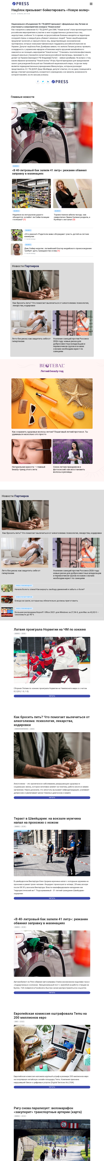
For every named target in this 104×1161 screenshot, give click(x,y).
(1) (24, 219)
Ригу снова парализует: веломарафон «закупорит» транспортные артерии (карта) (48, 1110)
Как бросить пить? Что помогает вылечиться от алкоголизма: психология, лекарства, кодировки (52, 533)
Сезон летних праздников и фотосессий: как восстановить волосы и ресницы (69, 469)
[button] (91, 4)
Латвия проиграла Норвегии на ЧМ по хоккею (50, 629)
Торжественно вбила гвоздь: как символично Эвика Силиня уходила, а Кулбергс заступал (72, 217)
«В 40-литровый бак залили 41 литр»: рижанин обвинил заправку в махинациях (51, 921)
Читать (52, 696)
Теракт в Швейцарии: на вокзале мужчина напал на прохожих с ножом (47, 820)
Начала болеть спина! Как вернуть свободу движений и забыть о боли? (50, 589)
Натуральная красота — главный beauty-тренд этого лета (28, 468)
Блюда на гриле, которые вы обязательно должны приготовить (46, 601)
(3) (74, 219)
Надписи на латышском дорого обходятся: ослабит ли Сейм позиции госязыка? (31, 217)
